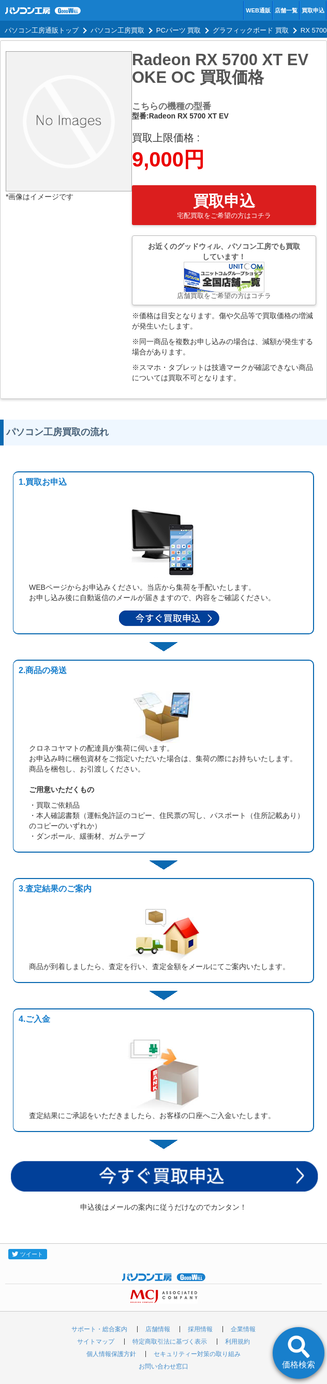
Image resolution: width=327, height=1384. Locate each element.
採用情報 (200, 1329)
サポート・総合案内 (99, 1329)
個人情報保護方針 (111, 1354)
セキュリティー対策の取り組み (197, 1354)
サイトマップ (95, 1341)
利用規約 (237, 1341)
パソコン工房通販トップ (42, 30)
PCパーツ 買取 (178, 30)
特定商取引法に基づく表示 (169, 1341)
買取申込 (313, 10)
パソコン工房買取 (117, 30)
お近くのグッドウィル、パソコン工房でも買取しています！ (224, 271)
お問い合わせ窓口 (163, 1366)
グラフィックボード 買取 (251, 30)
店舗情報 (157, 1329)
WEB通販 (258, 10)
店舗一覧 (286, 10)
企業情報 (243, 1329)
